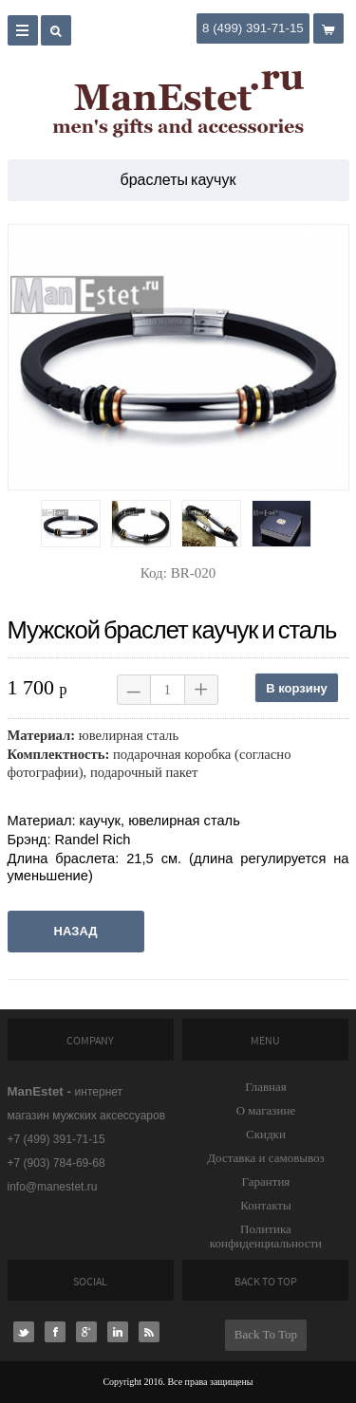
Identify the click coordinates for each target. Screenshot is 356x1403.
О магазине (265, 1110)
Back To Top (265, 1334)
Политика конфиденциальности (266, 1236)
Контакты (265, 1205)
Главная (266, 1087)
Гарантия (266, 1181)
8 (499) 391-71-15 (253, 28)
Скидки (266, 1134)
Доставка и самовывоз (266, 1158)
